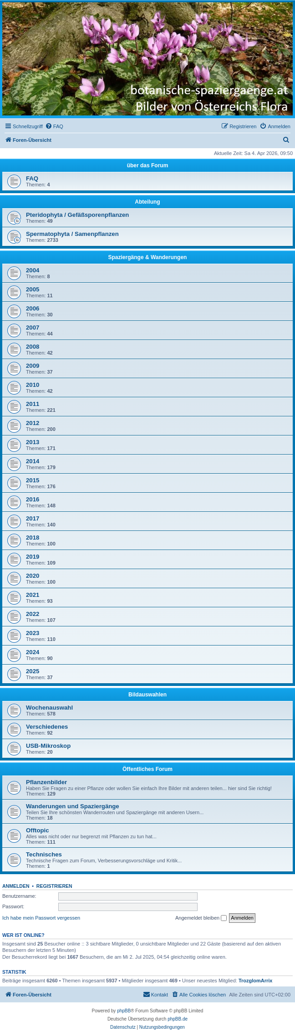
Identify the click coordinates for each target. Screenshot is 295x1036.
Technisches (44, 854)
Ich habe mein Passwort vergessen (41, 918)
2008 (32, 346)
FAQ (32, 178)
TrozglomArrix (256, 980)
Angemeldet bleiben (201, 918)
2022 (32, 614)
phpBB (124, 1010)
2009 (32, 365)
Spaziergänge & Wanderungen (147, 257)
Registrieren (54, 886)
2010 (32, 384)
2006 (32, 308)
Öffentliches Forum (147, 769)
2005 (32, 289)
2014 (32, 461)
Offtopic (37, 830)
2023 (32, 633)
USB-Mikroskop (48, 745)
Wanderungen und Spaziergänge (72, 806)
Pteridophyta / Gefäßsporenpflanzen (77, 214)
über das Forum (147, 165)
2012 (32, 423)
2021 (32, 594)
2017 (32, 518)
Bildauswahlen (147, 694)
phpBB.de (178, 1018)
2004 (32, 270)
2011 (32, 403)
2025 (32, 671)
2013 (32, 442)
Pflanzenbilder (46, 782)
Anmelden (16, 886)
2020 (32, 575)
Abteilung (147, 202)
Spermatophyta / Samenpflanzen (72, 233)
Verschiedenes (47, 726)
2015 (32, 480)
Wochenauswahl (49, 707)
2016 (32, 499)
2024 (32, 652)
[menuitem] (54, 126)
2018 (32, 537)
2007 (32, 327)
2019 (32, 556)
